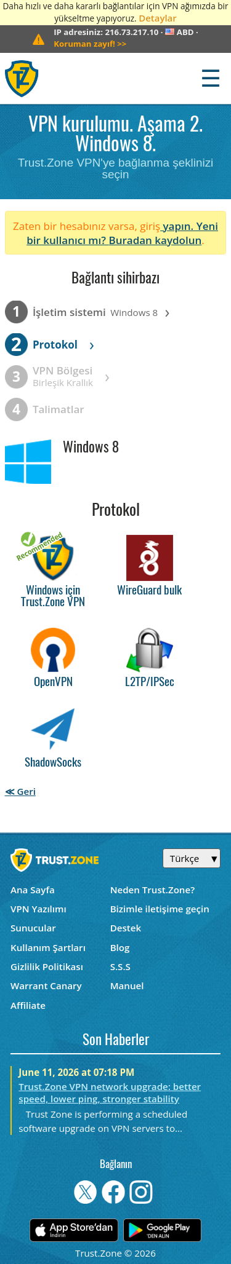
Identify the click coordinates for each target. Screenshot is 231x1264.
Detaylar (157, 18)
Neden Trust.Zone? (152, 889)
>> (90, 43)
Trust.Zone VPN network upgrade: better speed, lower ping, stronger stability (109, 1092)
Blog (120, 947)
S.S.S (120, 966)
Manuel (127, 985)
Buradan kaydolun (154, 240)
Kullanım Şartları (48, 947)
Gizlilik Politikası (46, 966)
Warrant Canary (46, 985)
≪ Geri (20, 791)
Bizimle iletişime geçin (159, 909)
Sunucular (33, 928)
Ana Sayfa (32, 889)
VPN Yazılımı (38, 909)
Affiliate (28, 1005)
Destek (125, 928)
